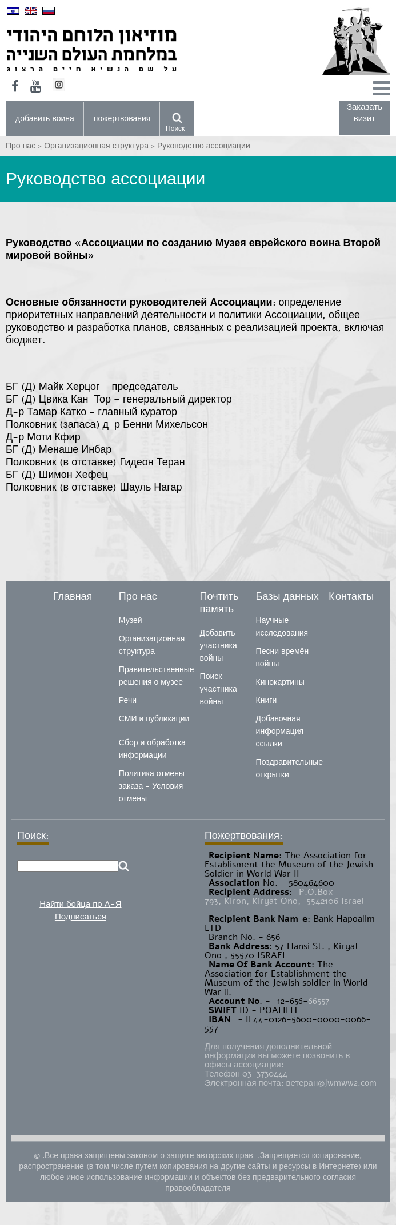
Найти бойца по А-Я (80, 904)
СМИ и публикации (154, 718)
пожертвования (122, 118)
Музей (130, 620)
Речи (128, 700)
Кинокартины (280, 682)
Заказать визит (364, 112)
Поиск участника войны (218, 689)
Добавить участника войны (218, 646)
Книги (266, 700)
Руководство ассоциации (203, 145)
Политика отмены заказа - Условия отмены (152, 786)
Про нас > (25, 145)
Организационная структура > (100, 145)
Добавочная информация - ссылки (283, 731)
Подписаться (80, 916)
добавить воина (44, 118)
